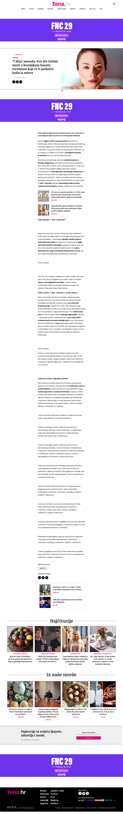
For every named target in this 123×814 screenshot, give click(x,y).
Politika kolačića (80, 810)
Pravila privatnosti (67, 810)
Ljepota (72, 9)
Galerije (41, 9)
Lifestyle (82, 9)
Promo (54, 796)
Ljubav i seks (61, 9)
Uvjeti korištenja (91, 810)
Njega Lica (42, 570)
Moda (23, 9)
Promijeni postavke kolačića (107, 810)
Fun (100, 9)
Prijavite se (89, 740)
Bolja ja (92, 9)
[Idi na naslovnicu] (61, 5)
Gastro (50, 9)
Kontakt (57, 810)
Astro (31, 9)
